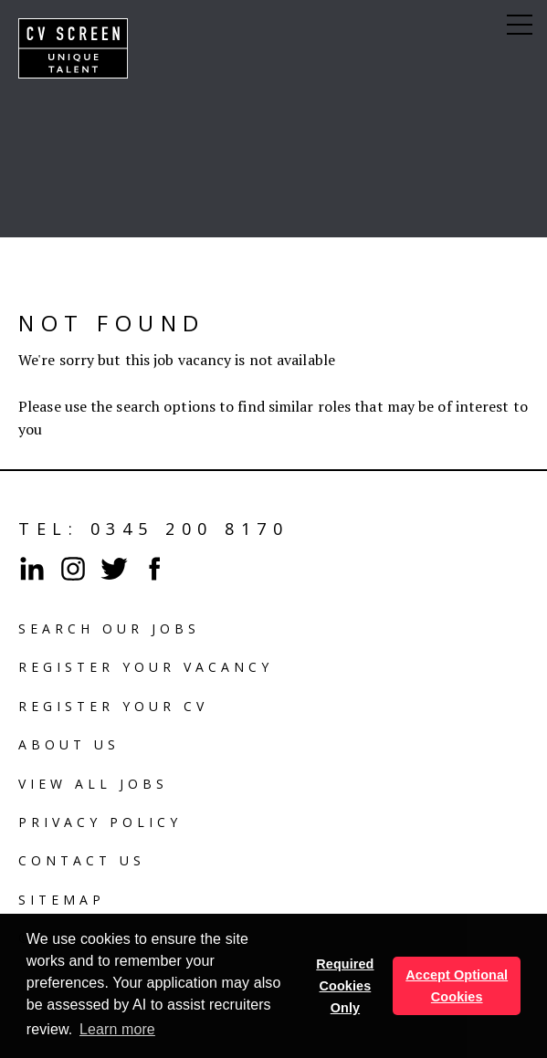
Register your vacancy (145, 667)
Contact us (81, 860)
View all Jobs (93, 783)
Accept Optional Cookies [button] (456, 986)
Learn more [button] (117, 1029)
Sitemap (61, 899)
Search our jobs (109, 628)
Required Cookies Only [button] (344, 986)
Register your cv (113, 706)
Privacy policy (100, 822)
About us (69, 744)
